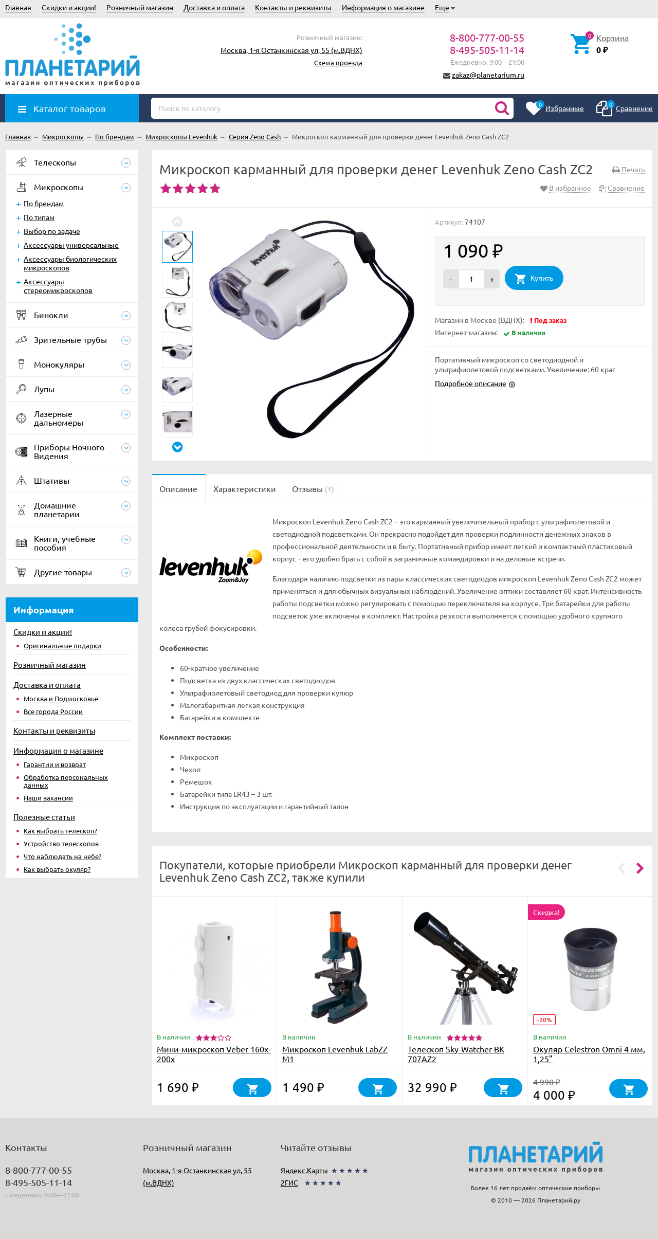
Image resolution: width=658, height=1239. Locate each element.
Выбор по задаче (52, 230)
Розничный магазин (139, 7)
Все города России (53, 711)
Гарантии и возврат (55, 764)
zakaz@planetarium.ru (488, 74)
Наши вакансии (48, 797)
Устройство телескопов (61, 843)
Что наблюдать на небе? (62, 856)
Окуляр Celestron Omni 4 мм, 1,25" (589, 1054)
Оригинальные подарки (62, 645)
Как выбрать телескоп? (60, 830)
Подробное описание (470, 383)
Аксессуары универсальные (71, 244)
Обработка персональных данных (66, 781)
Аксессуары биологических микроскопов (70, 263)
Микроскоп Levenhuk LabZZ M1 (335, 1054)
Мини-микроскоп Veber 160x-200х (214, 1054)
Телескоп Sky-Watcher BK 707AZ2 (456, 1054)
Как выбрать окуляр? (57, 869)
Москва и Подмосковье (61, 698)
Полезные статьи (44, 817)
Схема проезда (338, 62)
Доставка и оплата (214, 7)
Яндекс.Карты (304, 1170)
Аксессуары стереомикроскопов (58, 286)
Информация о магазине (383, 7)
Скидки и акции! (69, 7)
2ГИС (289, 1182)
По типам (39, 217)
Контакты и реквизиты (293, 7)
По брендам (44, 203)
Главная (18, 7)
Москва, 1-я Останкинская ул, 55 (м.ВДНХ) (291, 49)
